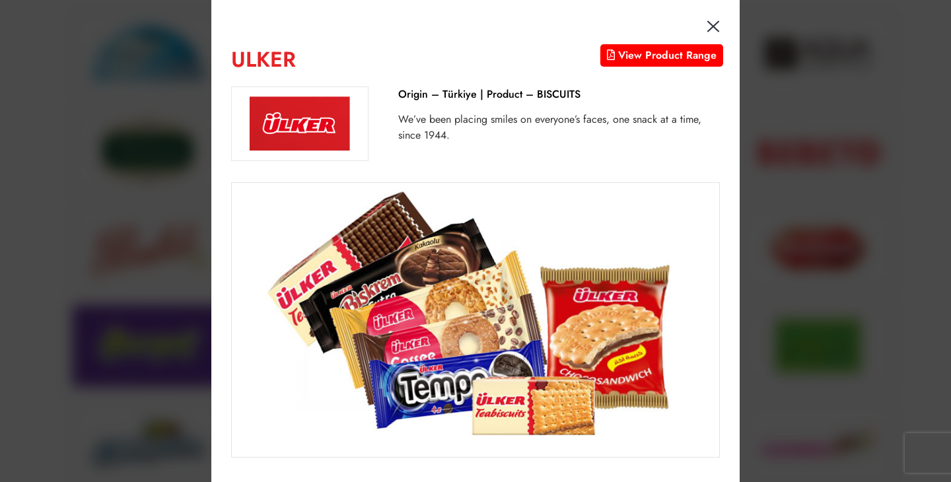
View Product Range (662, 55)
